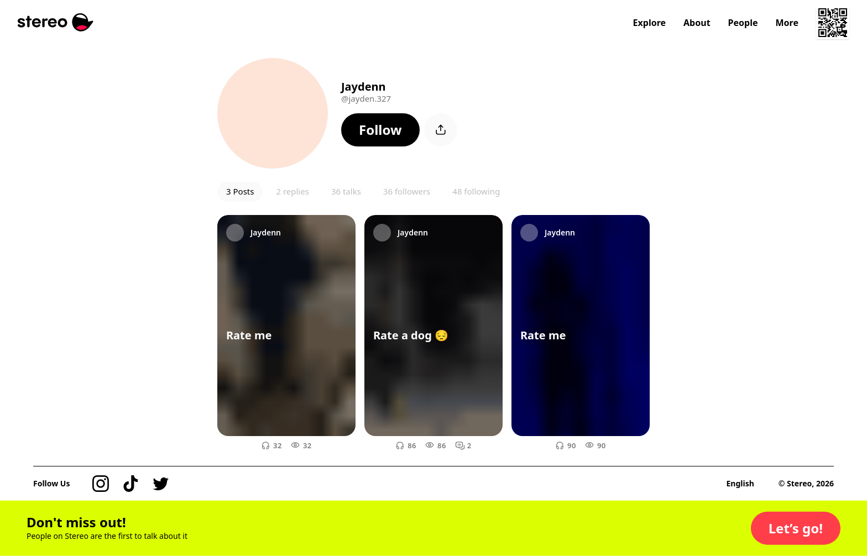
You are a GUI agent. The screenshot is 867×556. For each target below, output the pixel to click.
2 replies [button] (292, 191)
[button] (380, 129)
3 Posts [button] (240, 191)
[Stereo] (55, 22)
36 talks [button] (346, 191)
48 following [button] (476, 191)
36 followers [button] (406, 191)
